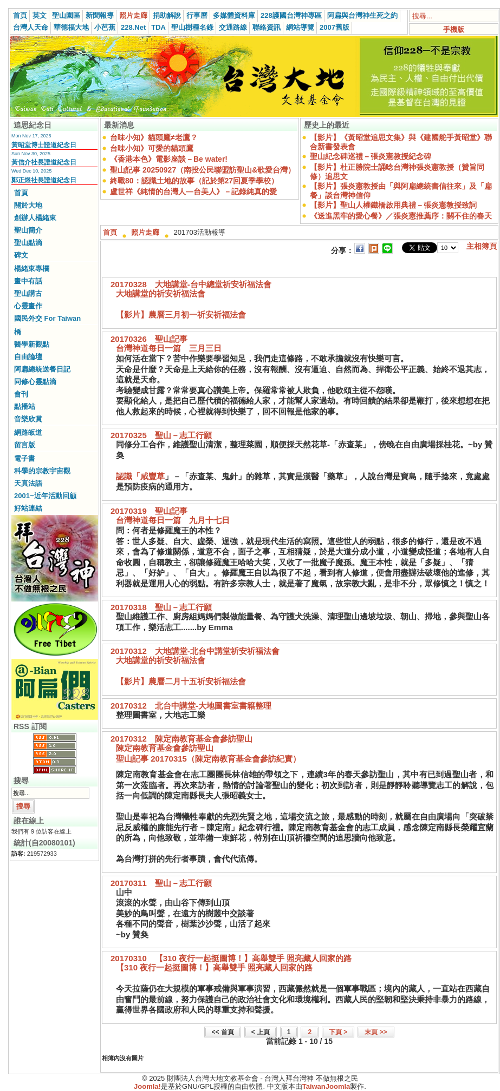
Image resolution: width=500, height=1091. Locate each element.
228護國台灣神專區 (291, 15)
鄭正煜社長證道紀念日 (43, 180)
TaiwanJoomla (326, 1086)
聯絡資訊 (266, 27)
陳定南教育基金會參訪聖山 (164, 747)
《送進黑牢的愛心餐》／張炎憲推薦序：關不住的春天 (401, 215)
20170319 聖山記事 (149, 510)
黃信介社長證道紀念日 (43, 162)
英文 (40, 15)
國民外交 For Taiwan (47, 318)
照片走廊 (133, 15)
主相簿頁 (481, 246)
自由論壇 (28, 357)
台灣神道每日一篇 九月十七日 (173, 520)
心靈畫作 (28, 306)
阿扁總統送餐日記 (42, 369)
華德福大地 (71, 27)
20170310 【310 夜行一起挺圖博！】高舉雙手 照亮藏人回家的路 (231, 958)
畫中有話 (28, 281)
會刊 (21, 394)
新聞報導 (100, 15)
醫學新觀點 (31, 344)
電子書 (24, 458)
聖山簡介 (28, 230)
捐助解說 (167, 15)
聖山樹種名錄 (192, 27)
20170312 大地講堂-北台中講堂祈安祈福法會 (195, 651)
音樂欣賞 (28, 419)
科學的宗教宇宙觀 (42, 471)
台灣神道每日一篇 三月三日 (169, 348)
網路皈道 (28, 432)
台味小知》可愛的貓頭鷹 (151, 148)
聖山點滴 (28, 243)
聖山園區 (66, 15)
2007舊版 (334, 27)
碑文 (21, 255)
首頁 (20, 15)
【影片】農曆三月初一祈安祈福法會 (181, 314)
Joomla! (147, 1086)
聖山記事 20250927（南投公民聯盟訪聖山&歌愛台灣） (202, 170)
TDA (158, 27)
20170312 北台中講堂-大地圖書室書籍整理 (191, 705)
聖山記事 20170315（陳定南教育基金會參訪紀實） (208, 758)
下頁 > (338, 1032)
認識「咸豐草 (140, 476)
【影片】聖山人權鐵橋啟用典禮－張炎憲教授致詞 (393, 205)
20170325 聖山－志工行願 (161, 435)
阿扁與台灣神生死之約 (362, 15)
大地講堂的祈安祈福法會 (160, 293)
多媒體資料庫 (234, 15)
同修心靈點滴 (35, 382)
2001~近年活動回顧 (45, 496)
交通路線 (233, 27)
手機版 (453, 29)
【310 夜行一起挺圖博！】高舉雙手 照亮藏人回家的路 (214, 967)
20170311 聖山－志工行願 (161, 883)
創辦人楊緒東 (35, 218)
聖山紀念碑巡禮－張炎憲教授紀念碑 (370, 156)
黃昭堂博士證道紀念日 (43, 145)
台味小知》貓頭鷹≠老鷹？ (154, 137)
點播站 (24, 406)
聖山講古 (28, 293)
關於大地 (28, 205)
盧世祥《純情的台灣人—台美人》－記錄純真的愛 (193, 191)
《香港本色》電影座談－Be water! (169, 159)
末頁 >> (376, 1032)
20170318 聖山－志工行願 (161, 607)
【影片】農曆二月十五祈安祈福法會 (181, 681)
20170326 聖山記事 (149, 338)
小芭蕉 (104, 27)
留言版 (24, 445)
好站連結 (28, 508)
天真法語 (28, 483)
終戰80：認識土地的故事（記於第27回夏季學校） (194, 180)
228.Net (133, 27)
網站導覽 (300, 27)
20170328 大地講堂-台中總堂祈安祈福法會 (191, 284)
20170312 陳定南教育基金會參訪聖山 (181, 738)
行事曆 (196, 15)
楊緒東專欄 (31, 269)
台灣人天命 (30, 27)
